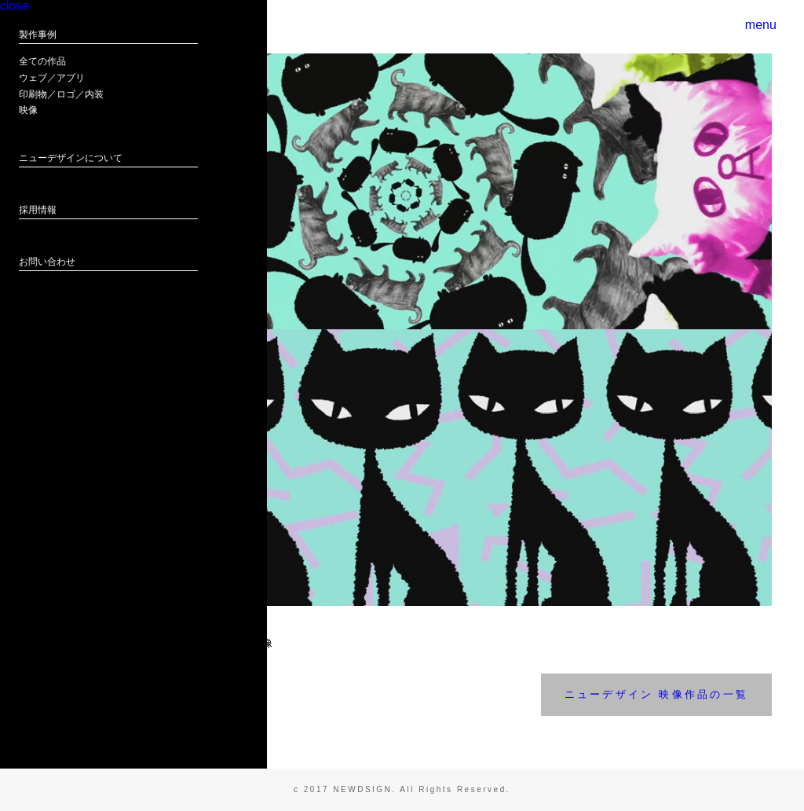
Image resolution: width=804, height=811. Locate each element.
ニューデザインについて (70, 202)
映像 (28, 154)
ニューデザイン (66, 374)
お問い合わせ (47, 305)
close (29, 34)
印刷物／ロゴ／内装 (61, 138)
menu (754, 27)
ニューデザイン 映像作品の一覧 (656, 694)
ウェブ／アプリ (52, 122)
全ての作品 (42, 105)
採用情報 (38, 254)
